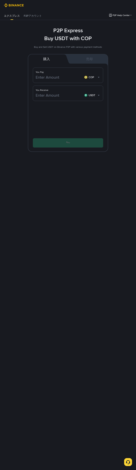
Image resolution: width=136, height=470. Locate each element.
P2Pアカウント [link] (33, 16)
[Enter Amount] (59, 77)
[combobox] (92, 77)
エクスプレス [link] (12, 16)
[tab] (12, 16)
